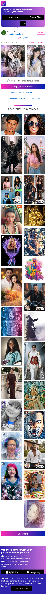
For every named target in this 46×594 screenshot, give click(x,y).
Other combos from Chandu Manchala (23, 99)
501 (25, 38)
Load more (23, 533)
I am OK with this (21, 588)
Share (40, 33)
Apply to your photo (23, 86)
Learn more (6, 586)
